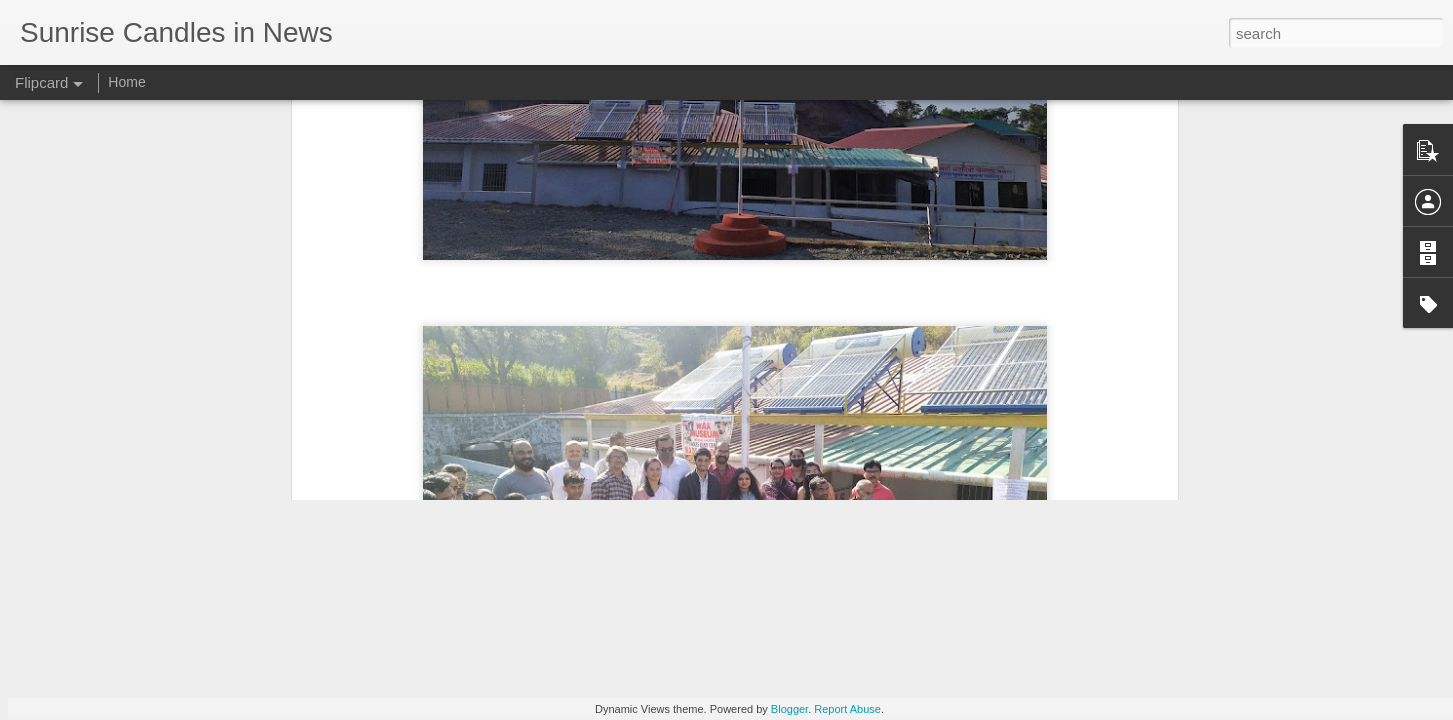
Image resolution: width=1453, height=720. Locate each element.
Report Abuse (847, 709)
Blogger (789, 709)
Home (126, 82)
